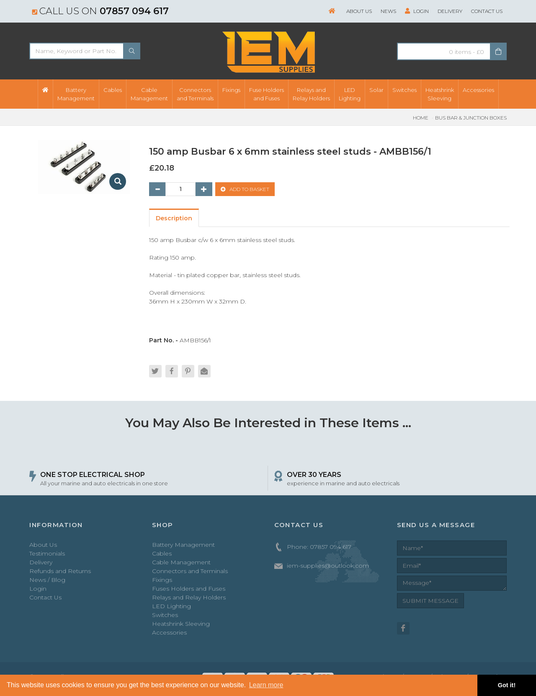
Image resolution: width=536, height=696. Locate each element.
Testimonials (47, 553)
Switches (404, 90)
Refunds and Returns (60, 571)
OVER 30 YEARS (314, 475)
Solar (376, 90)
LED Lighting (171, 606)
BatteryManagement (76, 94)
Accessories (478, 90)
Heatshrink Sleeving (181, 623)
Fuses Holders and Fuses (188, 588)
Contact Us (486, 11)
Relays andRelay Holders (311, 94)
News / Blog (47, 580)
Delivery (450, 11)
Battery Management (183, 544)
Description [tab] (174, 218)
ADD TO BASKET (245, 189)
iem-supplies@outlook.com (328, 565)
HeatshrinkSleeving (439, 94)
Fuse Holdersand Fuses (266, 94)
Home (420, 118)
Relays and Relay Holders (189, 597)
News (388, 11)
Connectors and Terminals (190, 571)
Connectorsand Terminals (195, 94)
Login (417, 11)
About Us (359, 11)
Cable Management (181, 562)
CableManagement (149, 94)
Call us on (100, 11)
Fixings (231, 90)
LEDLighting (350, 94)
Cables (112, 90)
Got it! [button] (506, 685)
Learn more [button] (266, 684)
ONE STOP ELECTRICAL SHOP (92, 475)
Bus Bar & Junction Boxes (471, 118)
